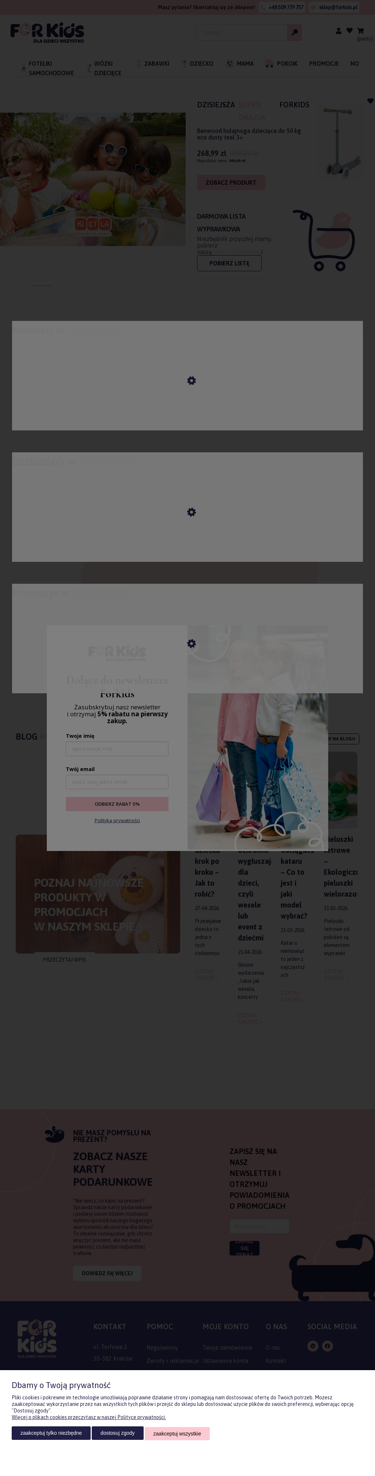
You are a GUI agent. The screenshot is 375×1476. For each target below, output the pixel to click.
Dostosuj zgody (118, 1434)
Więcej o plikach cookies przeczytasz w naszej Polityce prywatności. (89, 1418)
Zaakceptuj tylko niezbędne (51, 1434)
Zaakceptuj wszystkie (177, 1434)
